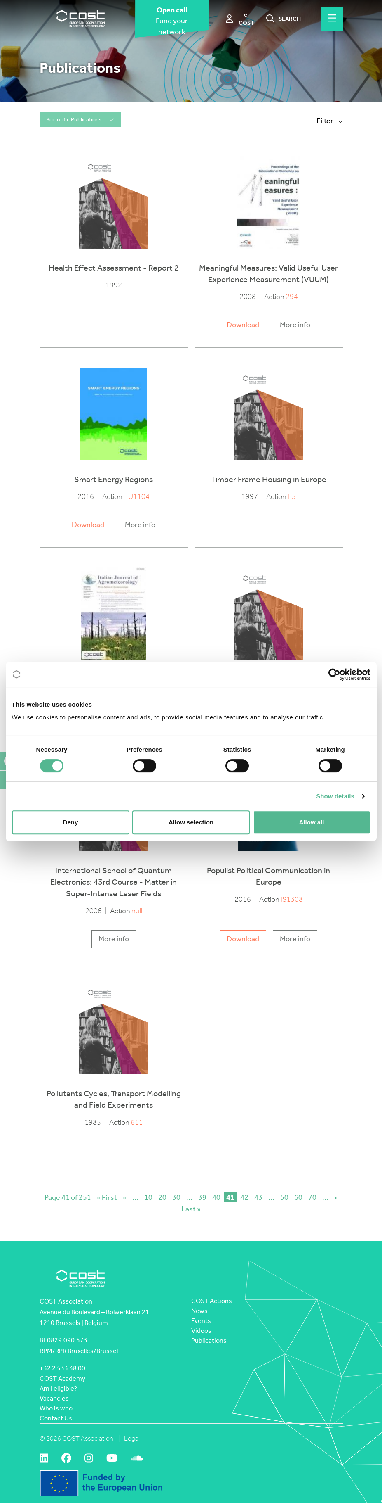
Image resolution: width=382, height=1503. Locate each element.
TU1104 (137, 496)
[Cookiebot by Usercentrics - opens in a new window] (334, 674)
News (199, 1311)
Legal (132, 1438)
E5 (292, 496)
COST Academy (62, 1378)
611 (137, 1122)
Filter (329, 120)
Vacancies (54, 1398)
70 (312, 1197)
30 (176, 1197)
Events (201, 1321)
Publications (209, 1340)
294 (292, 296)
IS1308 (292, 899)
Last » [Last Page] (191, 1208)
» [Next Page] (336, 1197)
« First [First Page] (107, 1197)
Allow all (311, 822)
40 (216, 1197)
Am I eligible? (58, 1388)
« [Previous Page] (125, 1197)
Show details (335, 796)
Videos (201, 1330)
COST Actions (211, 1301)
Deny (70, 822)
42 (244, 1197)
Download (243, 325)
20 (162, 1197)
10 (148, 1197)
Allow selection (191, 822)
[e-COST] (240, 19)
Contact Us (56, 1418)
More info (295, 325)
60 (298, 1197)
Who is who (56, 1408)
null (136, 911)
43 (258, 1197)
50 (284, 1197)
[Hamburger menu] (332, 19)
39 (202, 1197)
